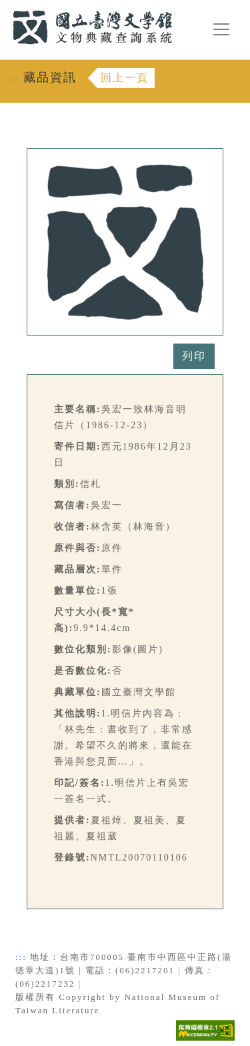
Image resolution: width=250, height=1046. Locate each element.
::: (4, 7)
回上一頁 (125, 77)
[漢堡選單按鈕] (221, 29)
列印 (194, 356)
